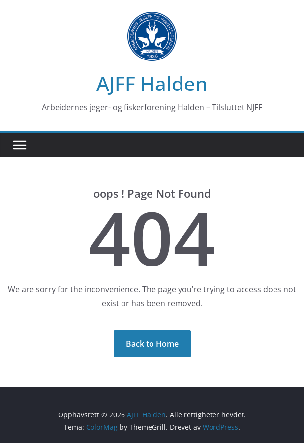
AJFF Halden (152, 83)
